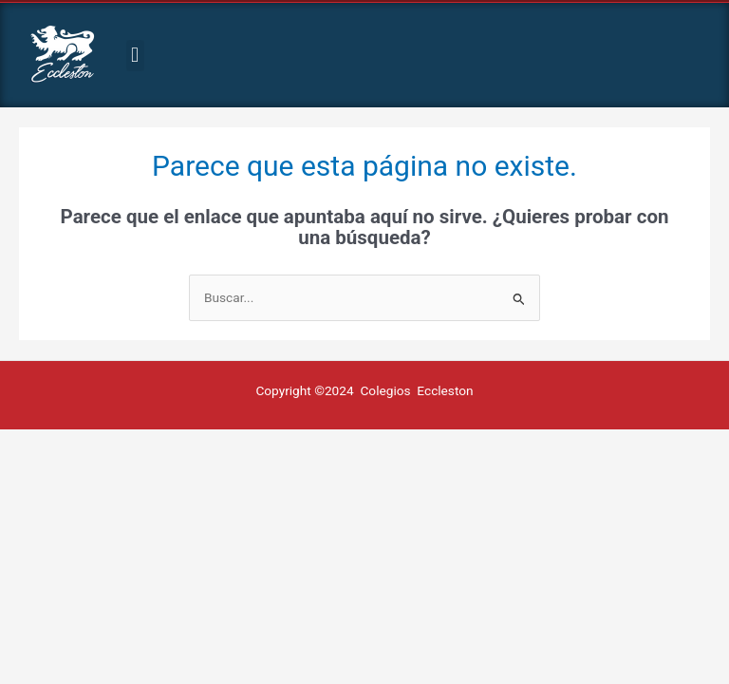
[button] (135, 55)
